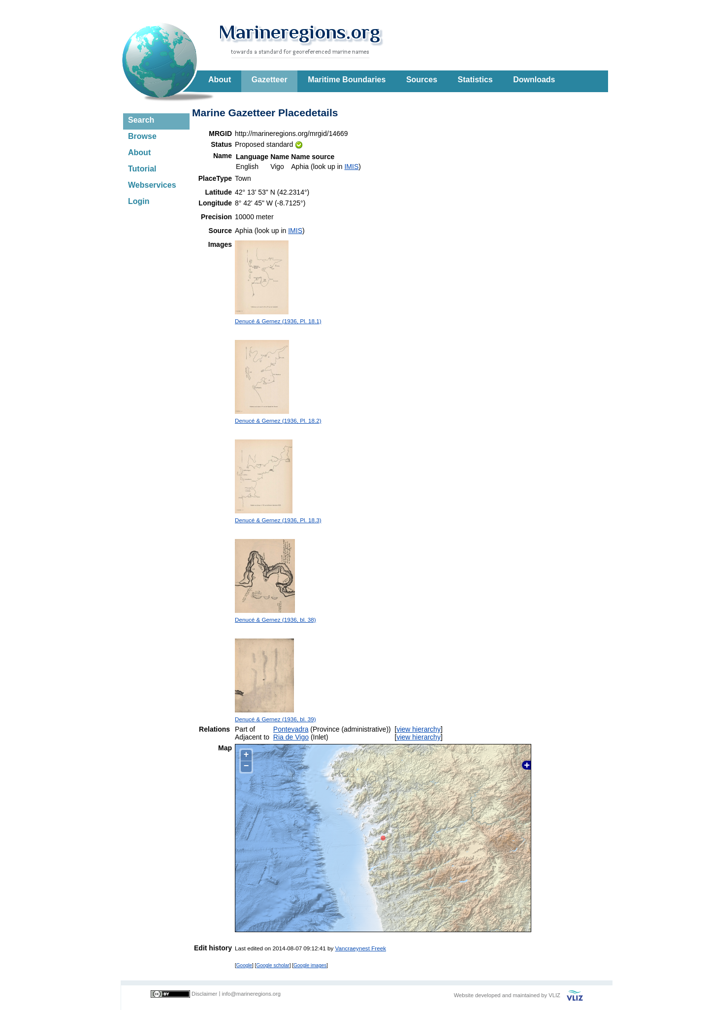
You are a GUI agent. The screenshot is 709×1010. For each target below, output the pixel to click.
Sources (421, 79)
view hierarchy (418, 729)
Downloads (534, 79)
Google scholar (272, 965)
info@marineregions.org (251, 994)
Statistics (475, 79)
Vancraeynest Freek (360, 948)
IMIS (351, 166)
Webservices (152, 185)
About (219, 79)
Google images (309, 965)
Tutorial (142, 169)
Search (141, 120)
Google (244, 965)
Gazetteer (270, 79)
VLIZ (554, 995)
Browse (142, 136)
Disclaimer (204, 994)
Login (139, 201)
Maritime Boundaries (347, 79)
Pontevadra (291, 729)
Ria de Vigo (291, 737)
